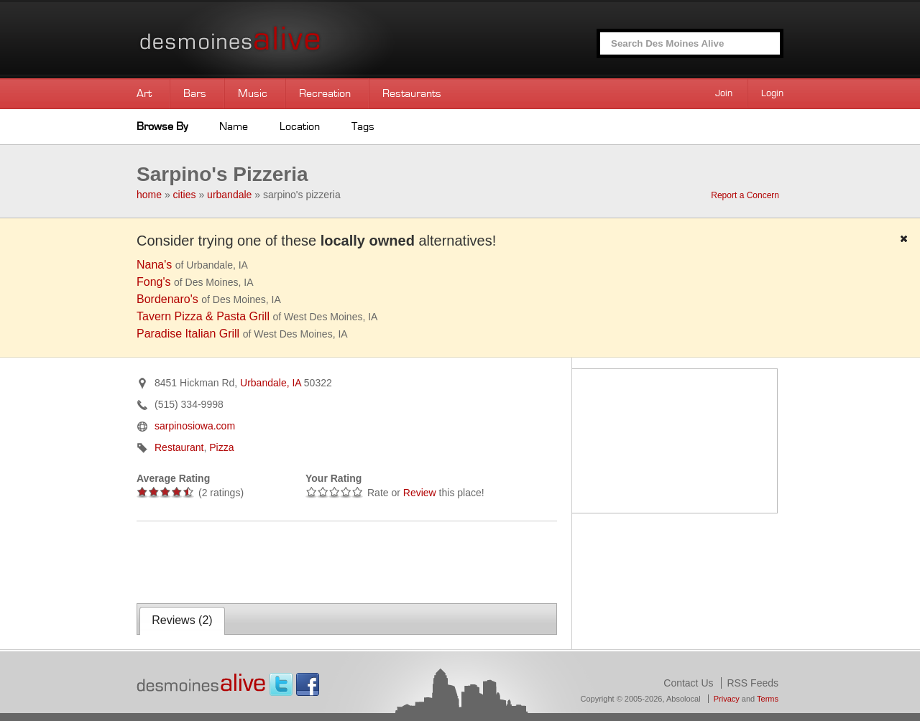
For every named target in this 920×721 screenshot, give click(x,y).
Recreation (325, 93)
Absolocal (683, 698)
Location (300, 126)
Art (144, 93)
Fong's (154, 282)
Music (252, 93)
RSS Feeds (752, 683)
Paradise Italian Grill (188, 333)
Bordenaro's (167, 299)
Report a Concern (745, 195)
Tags (362, 126)
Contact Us (688, 683)
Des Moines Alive (280, 39)
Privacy (727, 698)
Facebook (307, 684)
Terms (767, 698)
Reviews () (182, 620)
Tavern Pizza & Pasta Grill (203, 316)
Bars (194, 93)
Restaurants (411, 93)
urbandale (229, 195)
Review (419, 492)
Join (723, 93)
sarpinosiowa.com (195, 426)
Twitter (281, 684)
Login (772, 93)
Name (233, 126)
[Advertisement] (305, 560)
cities (184, 195)
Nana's (154, 265)
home (149, 195)
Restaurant (179, 447)
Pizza (221, 447)
